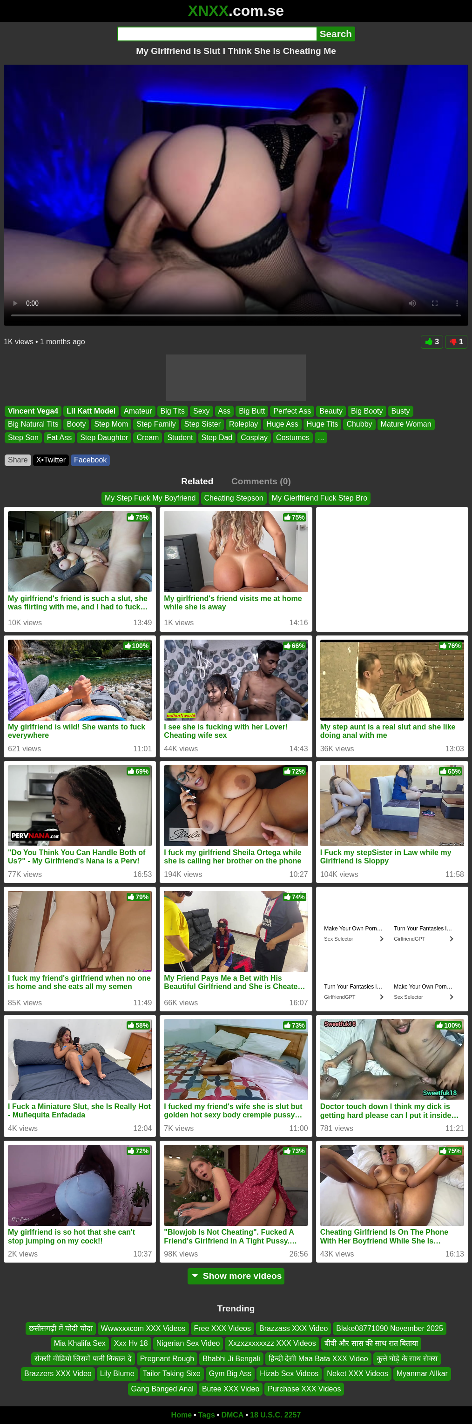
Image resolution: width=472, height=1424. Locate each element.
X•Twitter (51, 460)
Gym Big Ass (230, 1374)
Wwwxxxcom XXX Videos (143, 1328)
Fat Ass (59, 437)
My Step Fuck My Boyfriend (150, 498)
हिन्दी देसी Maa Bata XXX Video (318, 1359)
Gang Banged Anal (162, 1389)
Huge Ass (282, 424)
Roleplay (243, 424)
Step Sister (202, 424)
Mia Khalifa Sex (80, 1344)
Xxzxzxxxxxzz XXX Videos (272, 1344)
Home (181, 1415)
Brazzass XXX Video (293, 1328)
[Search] (217, 34)
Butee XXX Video (230, 1389)
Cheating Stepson (233, 498)
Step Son (23, 437)
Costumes (293, 437)
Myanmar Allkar (422, 1374)
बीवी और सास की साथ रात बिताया (371, 1344)
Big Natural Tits (33, 424)
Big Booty (367, 411)
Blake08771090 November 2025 (389, 1328)
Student (180, 437)
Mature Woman (406, 424)
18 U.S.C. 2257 (275, 1415)
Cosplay (254, 437)
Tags (206, 1415)
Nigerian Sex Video (188, 1344)
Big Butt (252, 411)
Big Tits (173, 411)
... (321, 437)
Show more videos (236, 1276)
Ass (224, 411)
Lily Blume (117, 1374)
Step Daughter (104, 437)
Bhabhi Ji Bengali (231, 1359)
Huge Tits (322, 424)
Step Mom (111, 424)
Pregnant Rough (167, 1359)
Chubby (359, 424)
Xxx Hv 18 (131, 1344)
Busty (400, 411)
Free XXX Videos (222, 1328)
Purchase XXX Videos (304, 1389)
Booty (76, 424)
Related (197, 481)
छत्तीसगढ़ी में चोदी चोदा (60, 1328)
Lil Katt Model (91, 411)
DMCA (232, 1415)
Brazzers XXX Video (58, 1374)
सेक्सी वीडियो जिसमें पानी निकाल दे (82, 1359)
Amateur (138, 411)
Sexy (201, 411)
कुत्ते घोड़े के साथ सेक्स (407, 1359)
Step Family (155, 424)
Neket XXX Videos (357, 1374)
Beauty (331, 411)
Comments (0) (261, 481)
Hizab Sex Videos (289, 1374)
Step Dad (217, 437)
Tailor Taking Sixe (172, 1374)
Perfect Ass (292, 411)
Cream (147, 437)
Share (18, 460)
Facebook (90, 460)
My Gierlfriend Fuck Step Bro (319, 498)
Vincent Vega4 (33, 411)
